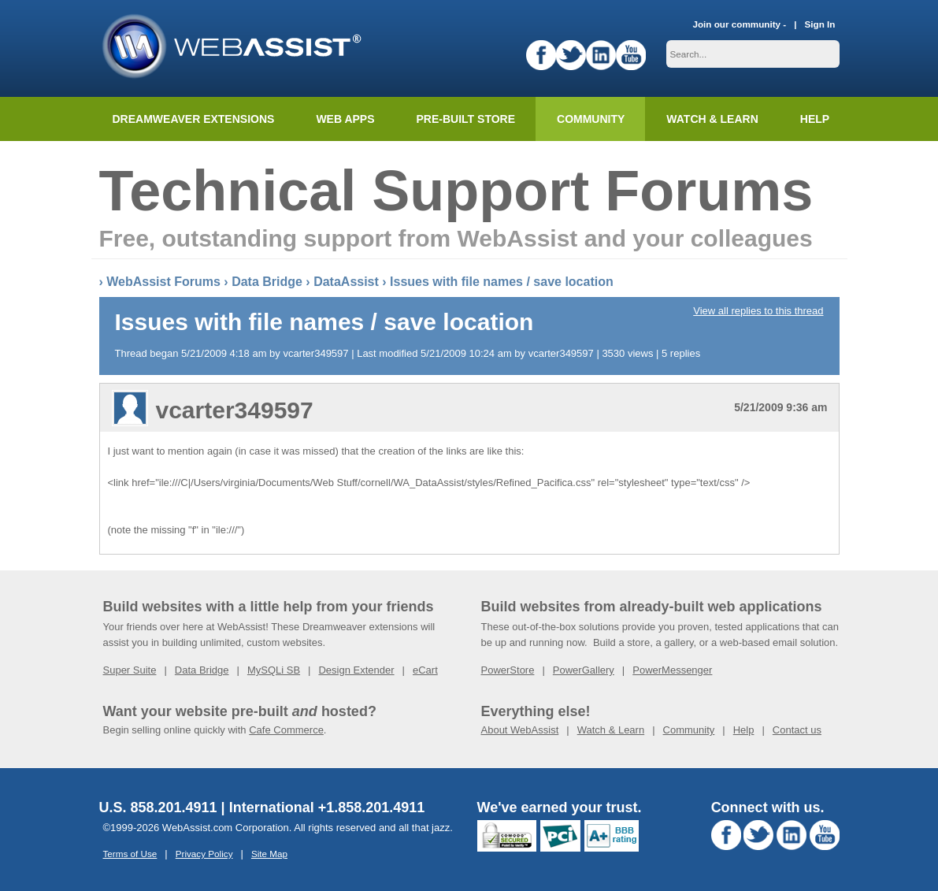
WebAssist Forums (163, 281)
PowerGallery (583, 670)
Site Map (269, 853)
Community (591, 119)
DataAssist (346, 281)
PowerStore (508, 670)
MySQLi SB (273, 670)
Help (743, 730)
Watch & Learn (712, 119)
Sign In (820, 24)
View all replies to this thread (758, 311)
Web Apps (345, 119)
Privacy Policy (204, 853)
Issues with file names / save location (502, 281)
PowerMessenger (672, 670)
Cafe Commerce (286, 730)
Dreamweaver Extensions (194, 119)
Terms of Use (130, 853)
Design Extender (356, 670)
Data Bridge (267, 281)
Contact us (797, 730)
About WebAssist (520, 730)
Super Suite (130, 670)
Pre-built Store (466, 119)
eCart (425, 670)
